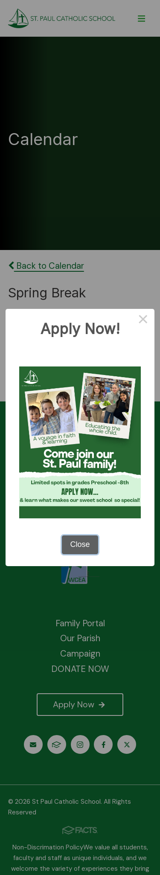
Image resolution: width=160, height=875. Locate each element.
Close (80, 544)
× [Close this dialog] (143, 320)
